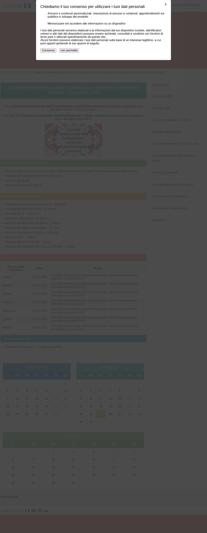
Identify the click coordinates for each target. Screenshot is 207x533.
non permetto (69, 50)
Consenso (48, 50)
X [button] (166, 4)
